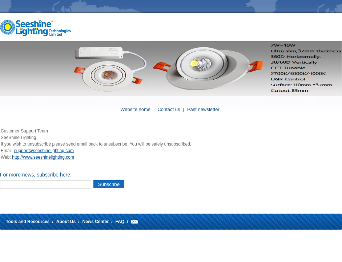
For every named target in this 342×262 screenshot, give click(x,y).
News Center (96, 221)
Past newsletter (203, 109)
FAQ (120, 221)
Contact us (168, 109)
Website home (135, 109)
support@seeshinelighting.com (44, 150)
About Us (66, 221)
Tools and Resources (27, 221)
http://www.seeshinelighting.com (43, 157)
